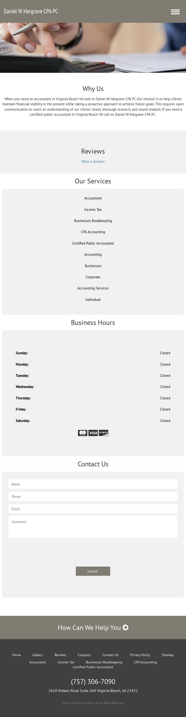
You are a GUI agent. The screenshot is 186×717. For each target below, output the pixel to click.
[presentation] (45, 549)
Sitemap (168, 655)
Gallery (37, 655)
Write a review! (93, 161)
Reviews (60, 655)
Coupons (84, 655)
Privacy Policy (140, 655)
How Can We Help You (93, 627)
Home (16, 655)
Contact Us (110, 655)
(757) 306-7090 (93, 681)
